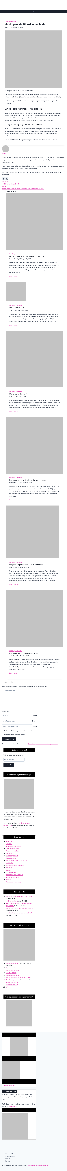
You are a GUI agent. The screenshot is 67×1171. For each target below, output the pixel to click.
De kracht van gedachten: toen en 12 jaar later (27, 256)
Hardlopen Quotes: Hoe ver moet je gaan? (20, 908)
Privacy (7, 1158)
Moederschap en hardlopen (15, 865)
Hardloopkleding (11, 858)
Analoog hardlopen (12, 901)
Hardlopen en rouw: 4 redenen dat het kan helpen (28, 480)
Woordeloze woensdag (13, 882)
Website (34, 726)
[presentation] (34, 221)
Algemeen (9, 844)
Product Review (11, 872)
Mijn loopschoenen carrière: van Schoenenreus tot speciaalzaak (33, 187)
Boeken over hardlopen (13, 846)
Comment (6, 711)
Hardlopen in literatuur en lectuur (16, 860)
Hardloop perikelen (11, 21)
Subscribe (8, 765)
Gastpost (9, 853)
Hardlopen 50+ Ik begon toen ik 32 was (24, 653)
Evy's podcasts (11, 968)
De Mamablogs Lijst (8, 1085)
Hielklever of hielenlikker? (33, 182)
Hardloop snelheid (12, 963)
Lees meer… (13, 276)
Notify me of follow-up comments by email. (18, 731)
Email (34, 721)
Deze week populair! (12, 848)
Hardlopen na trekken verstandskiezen (18, 977)
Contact (7, 1161)
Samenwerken (10, 1156)
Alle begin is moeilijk (17, 308)
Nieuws (8, 870)
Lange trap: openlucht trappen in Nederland (26, 565)
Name (34, 716)
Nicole (4, 153)
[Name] (17, 716)
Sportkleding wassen (12, 980)
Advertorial (9, 841)
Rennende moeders (12, 877)
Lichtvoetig (9, 863)
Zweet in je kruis (11, 973)
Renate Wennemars (12, 982)
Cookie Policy (12, 1106)
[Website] (17, 726)
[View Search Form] (33, 1)
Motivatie (9, 868)
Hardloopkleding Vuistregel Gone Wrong (19, 896)
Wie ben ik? (9, 1154)
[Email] (17, 721)
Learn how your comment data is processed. (43, 744)
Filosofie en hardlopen (13, 851)
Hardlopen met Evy (12, 985)
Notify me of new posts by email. (14, 735)
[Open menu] (33, 11)
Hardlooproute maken (13, 970)
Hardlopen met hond (12, 975)
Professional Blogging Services (38, 1166)
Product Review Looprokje (14, 875)
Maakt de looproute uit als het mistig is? (19, 913)
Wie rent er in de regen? (18, 394)
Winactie (8, 879)
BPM (7, 987)
